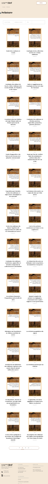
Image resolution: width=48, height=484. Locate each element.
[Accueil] (7, 3)
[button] (8, 22)
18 (22, 447)
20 (28, 447)
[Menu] (41, 3)
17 (19, 447)
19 (25, 447)
